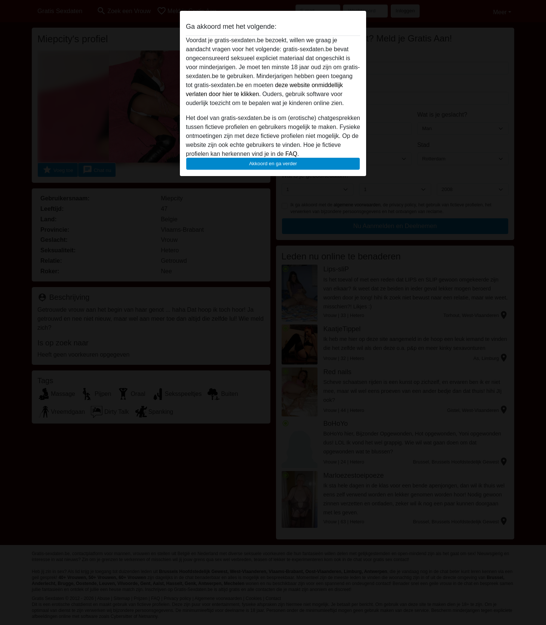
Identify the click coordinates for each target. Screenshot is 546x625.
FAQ (291, 154)
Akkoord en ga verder (273, 163)
